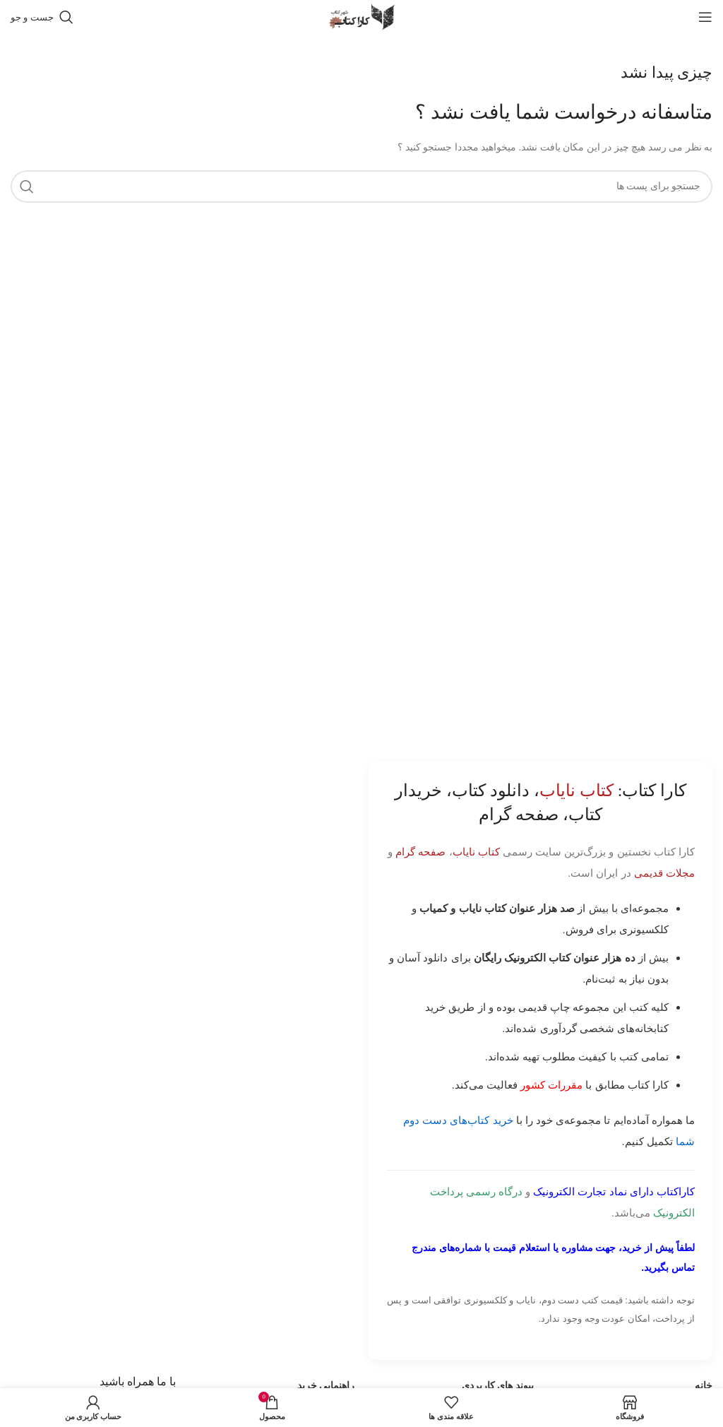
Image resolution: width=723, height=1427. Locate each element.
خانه (703, 1385)
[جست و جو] (42, 17)
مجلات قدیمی (664, 873)
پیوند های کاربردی (498, 1385)
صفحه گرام (420, 852)
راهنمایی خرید (326, 1385)
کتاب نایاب (476, 852)
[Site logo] (361, 16)
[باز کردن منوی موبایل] (705, 17)
